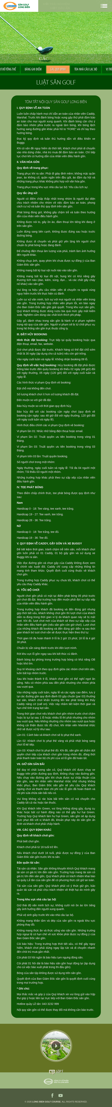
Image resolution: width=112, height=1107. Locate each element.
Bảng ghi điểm (33, 69)
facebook (52, 1095)
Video (56, 1046)
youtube (61, 1095)
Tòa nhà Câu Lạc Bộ (85, 69)
